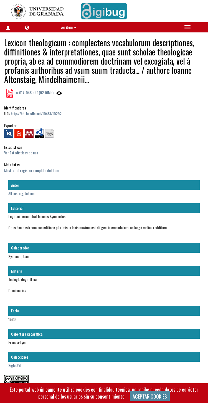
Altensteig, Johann (21, 193)
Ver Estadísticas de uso (21, 152)
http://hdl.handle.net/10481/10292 (36, 113)
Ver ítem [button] (68, 27)
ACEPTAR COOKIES (150, 396)
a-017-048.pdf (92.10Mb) (34, 92)
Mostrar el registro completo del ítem (31, 170)
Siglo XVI (14, 365)
